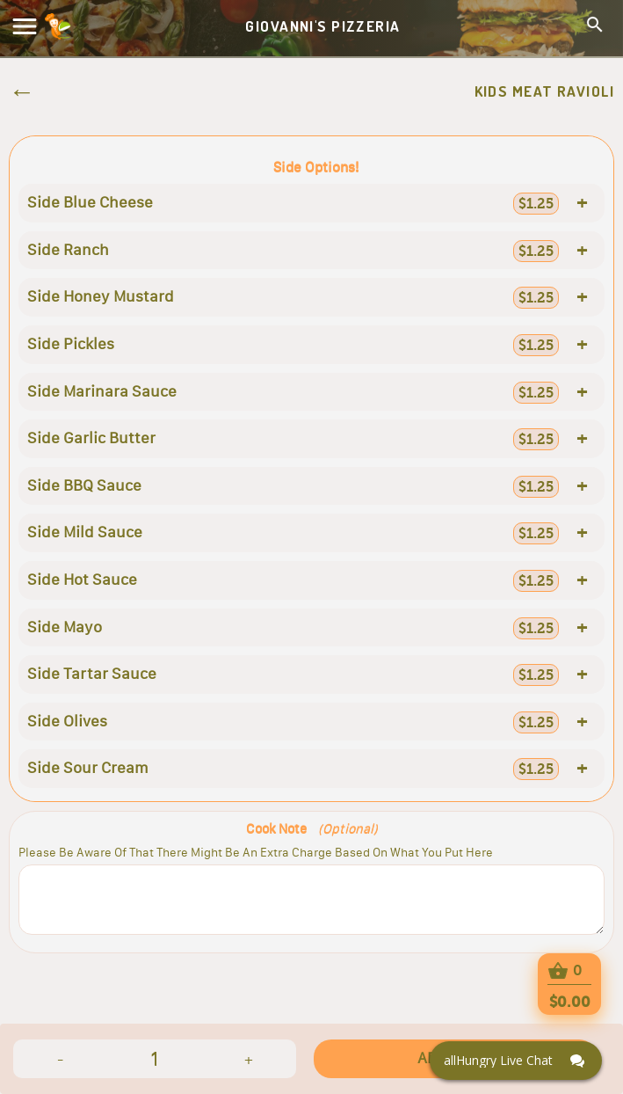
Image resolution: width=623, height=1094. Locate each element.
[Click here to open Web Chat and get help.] (516, 1060)
